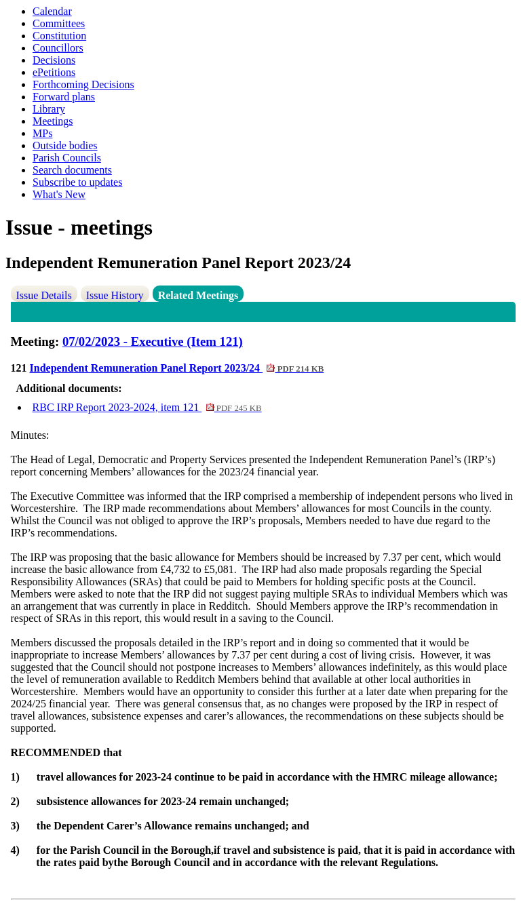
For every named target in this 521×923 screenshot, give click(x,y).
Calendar (52, 11)
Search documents (72, 170)
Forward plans (64, 96)
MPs (42, 133)
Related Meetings (198, 295)
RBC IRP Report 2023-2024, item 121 (147, 407)
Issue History (115, 295)
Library (49, 109)
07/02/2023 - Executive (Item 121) (152, 341)
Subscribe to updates (77, 182)
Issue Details (44, 295)
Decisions (54, 60)
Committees (59, 23)
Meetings (53, 121)
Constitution (59, 35)
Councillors (58, 48)
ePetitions (54, 72)
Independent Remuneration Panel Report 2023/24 (177, 368)
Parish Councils (67, 157)
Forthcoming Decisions (83, 84)
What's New (59, 194)
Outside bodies (65, 145)
